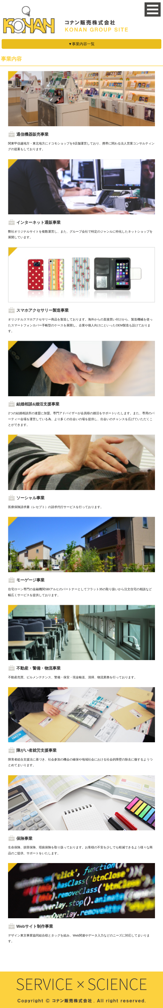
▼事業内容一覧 (81, 44)
